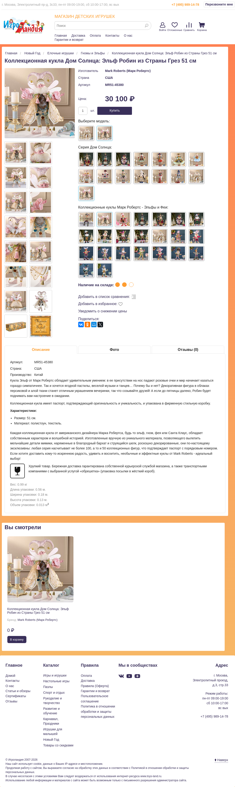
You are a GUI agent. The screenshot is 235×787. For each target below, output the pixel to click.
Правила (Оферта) (95, 686)
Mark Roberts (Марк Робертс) (128, 71)
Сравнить (189, 26)
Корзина (202, 26)
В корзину (17, 639)
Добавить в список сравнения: (104, 297)
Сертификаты (16, 696)
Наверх (221, 760)
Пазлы (48, 687)
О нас (128, 35)
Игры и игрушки (54, 675)
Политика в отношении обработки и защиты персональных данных (98, 711)
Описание (41, 350)
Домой (10, 675)
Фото (114, 350)
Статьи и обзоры (18, 691)
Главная (61, 35)
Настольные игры (56, 681)
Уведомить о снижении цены (102, 311)
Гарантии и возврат (69, 39)
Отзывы (11, 701)
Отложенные (174, 26)
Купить (114, 110)
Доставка (78, 35)
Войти (162, 26)
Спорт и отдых (54, 692)
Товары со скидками (58, 745)
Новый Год (51, 739)
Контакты (112, 35)
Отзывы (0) (188, 350)
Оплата (95, 35)
